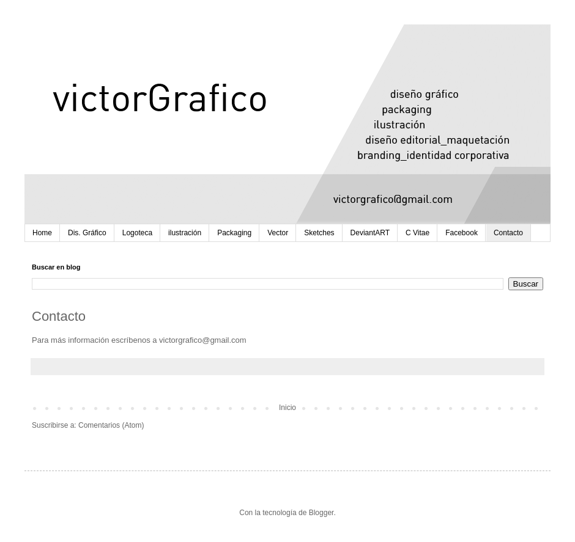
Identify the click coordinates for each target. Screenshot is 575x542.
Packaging (234, 233)
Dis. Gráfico (87, 233)
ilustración (184, 233)
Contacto (508, 233)
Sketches (319, 233)
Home (42, 233)
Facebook (461, 233)
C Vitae (417, 233)
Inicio (287, 407)
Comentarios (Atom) (111, 425)
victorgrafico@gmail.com (203, 340)
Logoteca (137, 233)
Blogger (321, 512)
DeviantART (370, 233)
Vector (277, 233)
